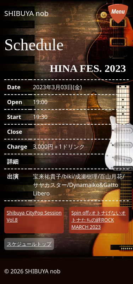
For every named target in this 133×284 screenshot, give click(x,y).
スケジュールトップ (29, 243)
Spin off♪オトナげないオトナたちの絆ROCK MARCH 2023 (98, 220)
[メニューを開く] (118, 13)
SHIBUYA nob (26, 13)
